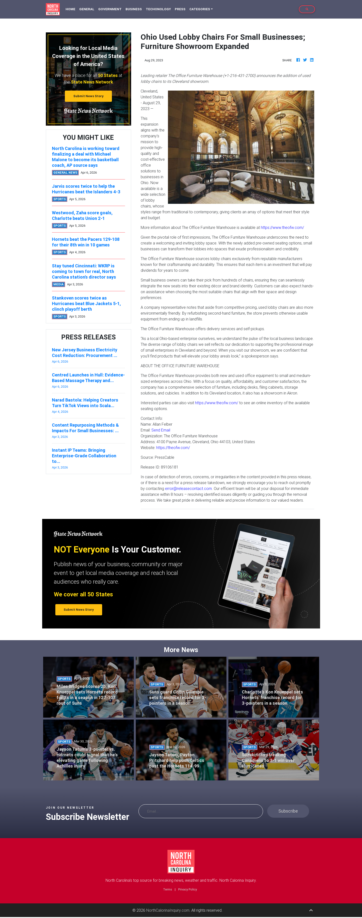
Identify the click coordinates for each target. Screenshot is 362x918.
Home (71, 9)
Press (180, 9)
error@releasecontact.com (188, 488)
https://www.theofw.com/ (282, 227)
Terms (167, 889)
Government (110, 9)
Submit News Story (88, 96)
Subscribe (288, 811)
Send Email (160, 430)
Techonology (158, 9)
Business (134, 9)
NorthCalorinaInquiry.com (167, 910)
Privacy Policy (187, 889)
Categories (199, 9)
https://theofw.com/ (173, 447)
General (86, 9)
